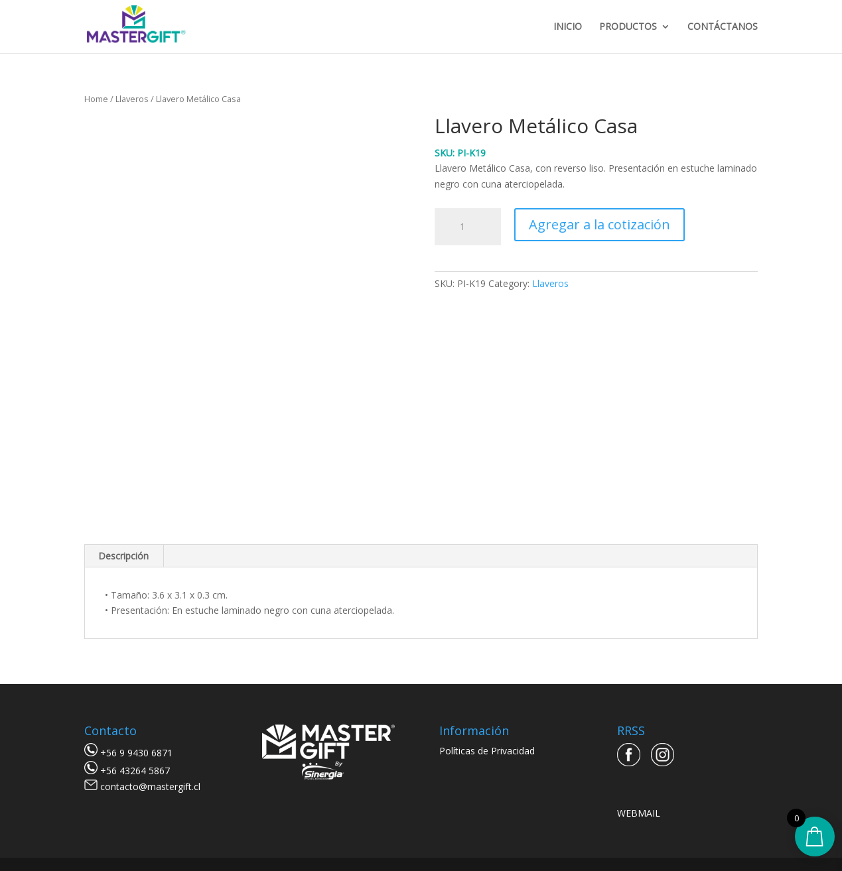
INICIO (567, 27)
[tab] (124, 556)
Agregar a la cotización (599, 224)
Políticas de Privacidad (487, 750)
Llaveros (132, 99)
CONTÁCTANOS (722, 27)
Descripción (123, 556)
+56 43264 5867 (135, 770)
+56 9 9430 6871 (136, 752)
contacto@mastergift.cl (150, 786)
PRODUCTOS (628, 27)
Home (96, 99)
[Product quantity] (468, 226)
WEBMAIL (638, 813)
